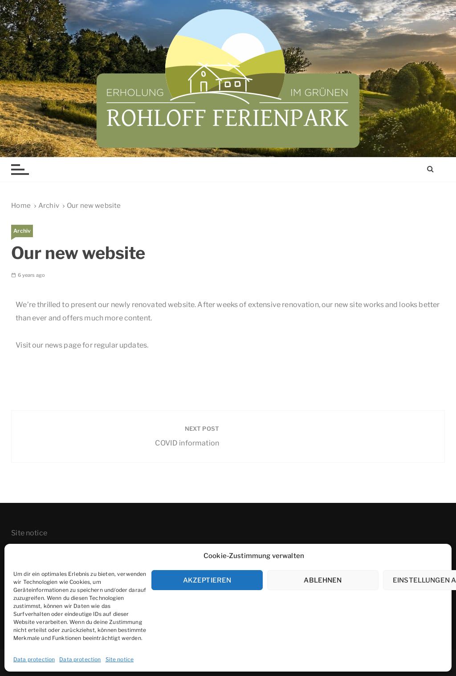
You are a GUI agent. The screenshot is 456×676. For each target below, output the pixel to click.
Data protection (34, 659)
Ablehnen (323, 580)
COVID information (187, 443)
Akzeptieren (207, 580)
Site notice (120, 659)
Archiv (22, 230)
